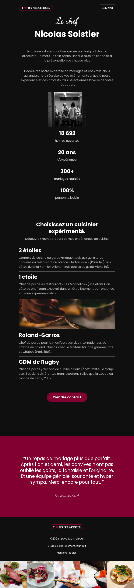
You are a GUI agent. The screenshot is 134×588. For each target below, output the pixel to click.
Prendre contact (67, 397)
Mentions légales (66, 552)
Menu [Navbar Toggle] (107, 8)
